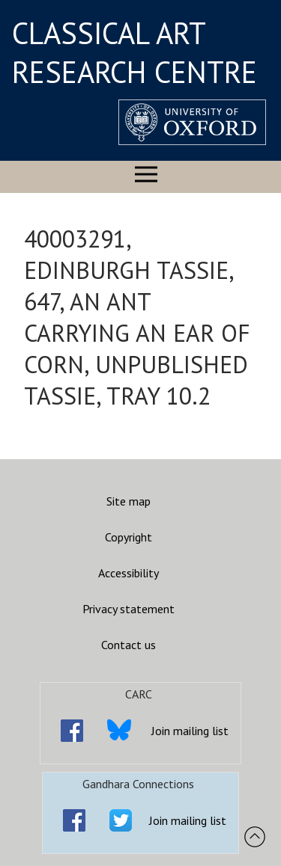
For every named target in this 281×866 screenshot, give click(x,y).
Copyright (128, 536)
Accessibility (128, 572)
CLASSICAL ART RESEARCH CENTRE (134, 52)
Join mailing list (190, 730)
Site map (128, 501)
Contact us (128, 644)
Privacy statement (128, 608)
